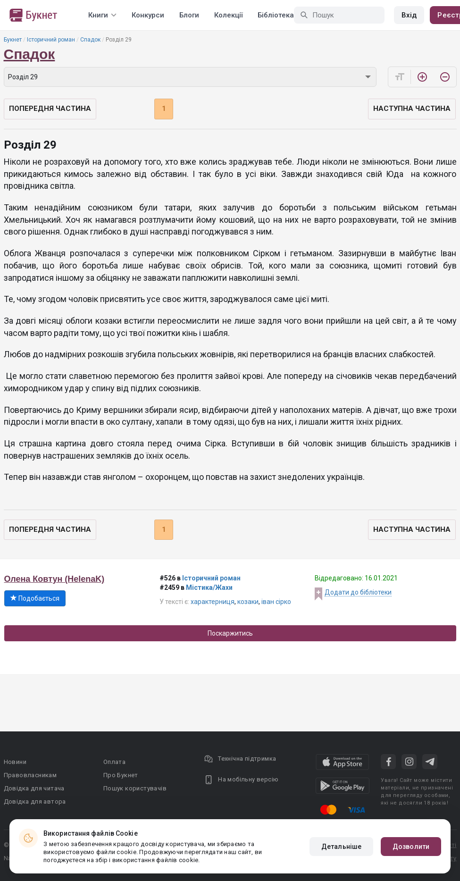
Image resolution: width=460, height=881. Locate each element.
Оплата (114, 761)
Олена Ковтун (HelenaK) (54, 579)
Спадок (90, 39)
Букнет (13, 39)
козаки (248, 601)
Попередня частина (50, 108)
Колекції (228, 15)
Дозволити (411, 846)
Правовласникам (30, 775)
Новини (15, 761)
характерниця (212, 601)
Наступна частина (412, 108)
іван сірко (276, 601)
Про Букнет (120, 775)
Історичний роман (51, 39)
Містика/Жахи (209, 587)
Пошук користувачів (135, 788)
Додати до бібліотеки (358, 592)
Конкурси (148, 15)
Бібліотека (276, 15)
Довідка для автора (35, 801)
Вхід (409, 15)
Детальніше (341, 846)
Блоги (189, 15)
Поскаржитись (230, 633)
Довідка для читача (34, 788)
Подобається (34, 598)
